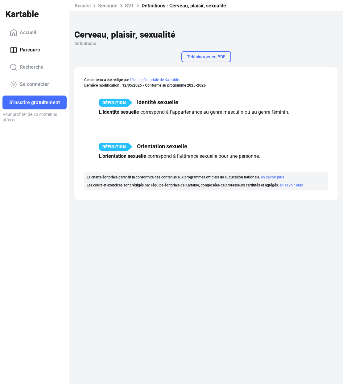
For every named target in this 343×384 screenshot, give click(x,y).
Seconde (108, 6)
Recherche (26, 67)
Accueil (23, 32)
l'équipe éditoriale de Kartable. (155, 80)
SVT (129, 6)
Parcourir (25, 50)
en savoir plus (272, 177)
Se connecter (29, 84)
